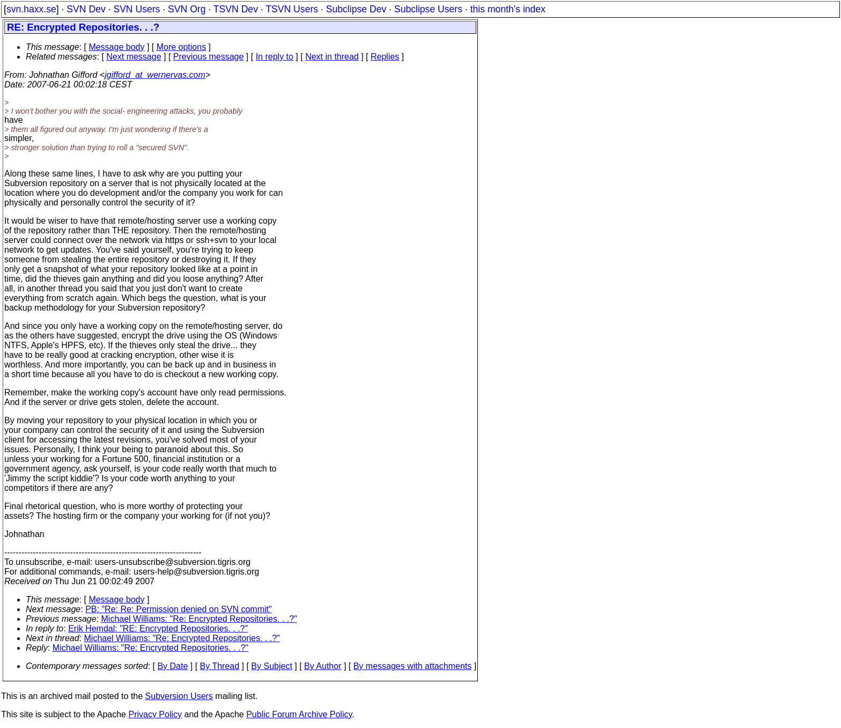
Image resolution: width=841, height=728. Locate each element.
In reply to (274, 56)
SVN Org (186, 9)
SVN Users (136, 9)
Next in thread (332, 56)
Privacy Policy (155, 714)
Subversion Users (179, 696)
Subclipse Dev (356, 9)
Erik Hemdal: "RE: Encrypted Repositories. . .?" (158, 628)
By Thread (220, 666)
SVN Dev (86, 9)
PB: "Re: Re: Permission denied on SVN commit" (178, 609)
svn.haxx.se (31, 9)
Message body (116, 47)
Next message (133, 56)
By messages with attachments (412, 666)
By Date (172, 666)
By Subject (271, 666)
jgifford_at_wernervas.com (155, 74)
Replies (385, 56)
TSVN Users (291, 9)
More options (181, 47)
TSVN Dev (235, 9)
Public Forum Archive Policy (299, 714)
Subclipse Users (428, 9)
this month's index (507, 9)
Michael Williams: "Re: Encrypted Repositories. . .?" (199, 618)
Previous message (208, 56)
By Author (322, 666)
